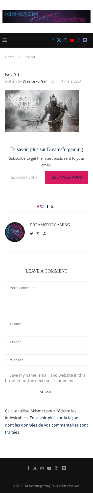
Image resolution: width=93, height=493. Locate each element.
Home (9, 57)
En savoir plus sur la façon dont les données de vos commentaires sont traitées (46, 425)
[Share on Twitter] (52, 206)
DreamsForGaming (38, 81)
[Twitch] (78, 40)
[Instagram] (65, 40)
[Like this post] (42, 206)
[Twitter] (59, 40)
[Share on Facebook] (47, 206)
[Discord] (85, 40)
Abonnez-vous (66, 177)
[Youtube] (72, 40)
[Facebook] (53, 40)
